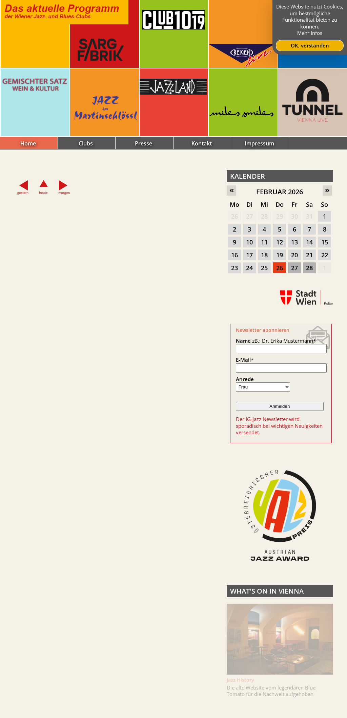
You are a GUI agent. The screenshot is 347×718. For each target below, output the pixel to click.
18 (264, 255)
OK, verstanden (310, 45)
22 (324, 255)
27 (249, 216)
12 (279, 242)
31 (309, 216)
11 (264, 242)
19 (279, 255)
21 (309, 255)
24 (249, 268)
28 (264, 216)
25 (264, 268)
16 (234, 255)
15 (324, 242)
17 (249, 255)
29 (279, 216)
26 (234, 216)
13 (294, 242)
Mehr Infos (309, 32)
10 (249, 242)
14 (309, 242)
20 (294, 255)
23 (234, 268)
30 (294, 216)
